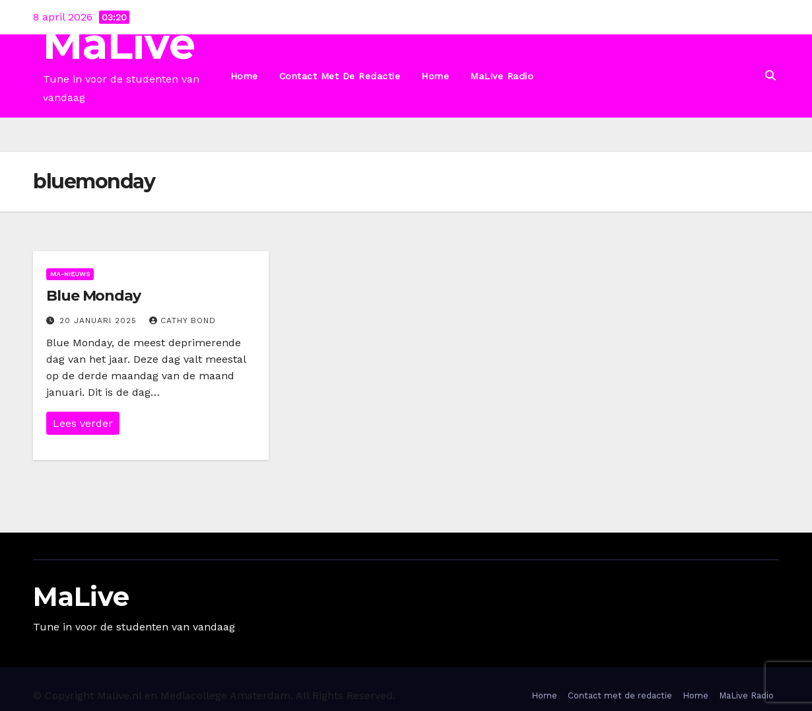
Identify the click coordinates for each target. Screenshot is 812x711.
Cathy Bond (182, 320)
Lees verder (83, 423)
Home (244, 76)
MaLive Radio (501, 76)
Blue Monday (93, 296)
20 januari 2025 (99, 320)
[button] (770, 75)
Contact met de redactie (340, 76)
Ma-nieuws (70, 274)
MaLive (119, 44)
